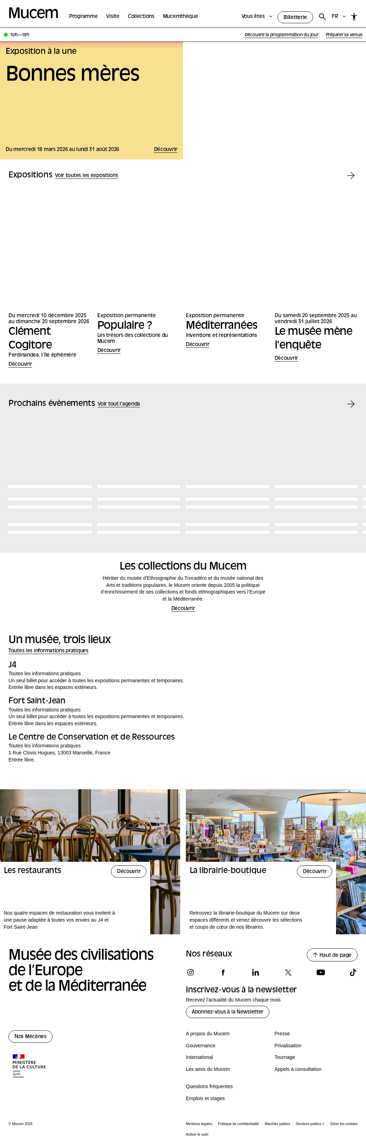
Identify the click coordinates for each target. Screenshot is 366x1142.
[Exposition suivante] (351, 175)
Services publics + (310, 1124)
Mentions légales (199, 1124)
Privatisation (288, 1045)
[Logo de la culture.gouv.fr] (29, 1067)
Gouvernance (200, 1045)
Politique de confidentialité (238, 1124)
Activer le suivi (197, 1134)
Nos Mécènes (30, 1037)
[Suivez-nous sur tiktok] (353, 972)
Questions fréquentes (209, 1086)
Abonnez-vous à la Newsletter (227, 1012)
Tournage (285, 1057)
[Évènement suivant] (351, 404)
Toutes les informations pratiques (48, 651)
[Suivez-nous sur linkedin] (255, 972)
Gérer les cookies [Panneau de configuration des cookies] (344, 1124)
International (199, 1057)
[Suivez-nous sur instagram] (190, 972)
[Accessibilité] (354, 17)
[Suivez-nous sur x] (288, 972)
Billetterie (295, 17)
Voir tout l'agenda (119, 404)
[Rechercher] (322, 17)
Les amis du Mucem (208, 1069)
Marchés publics (277, 1124)
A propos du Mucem (208, 1033)
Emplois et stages (205, 1098)
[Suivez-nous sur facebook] (222, 972)
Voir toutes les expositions (86, 175)
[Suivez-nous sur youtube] (320, 972)
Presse (282, 1033)
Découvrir (183, 608)
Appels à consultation (298, 1069)
